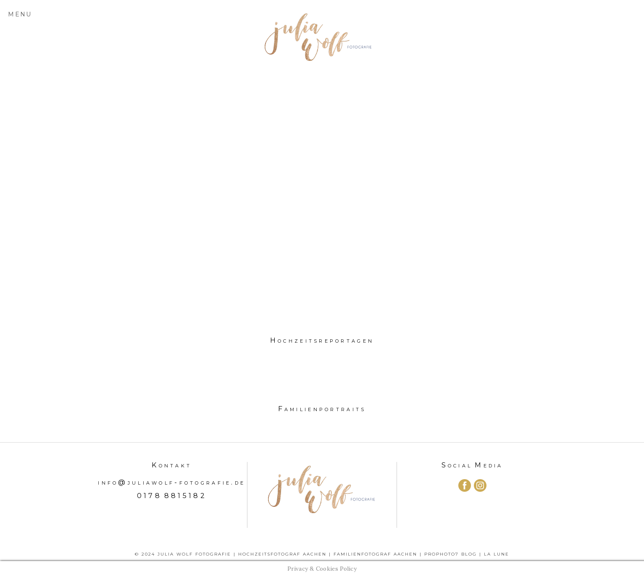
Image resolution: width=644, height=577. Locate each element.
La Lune (496, 554)
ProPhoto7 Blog (450, 554)
